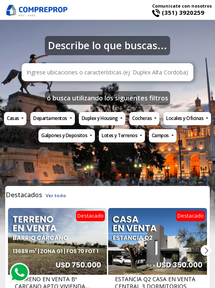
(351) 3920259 (178, 12)
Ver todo (56, 195)
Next (206, 250)
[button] (15, 118)
